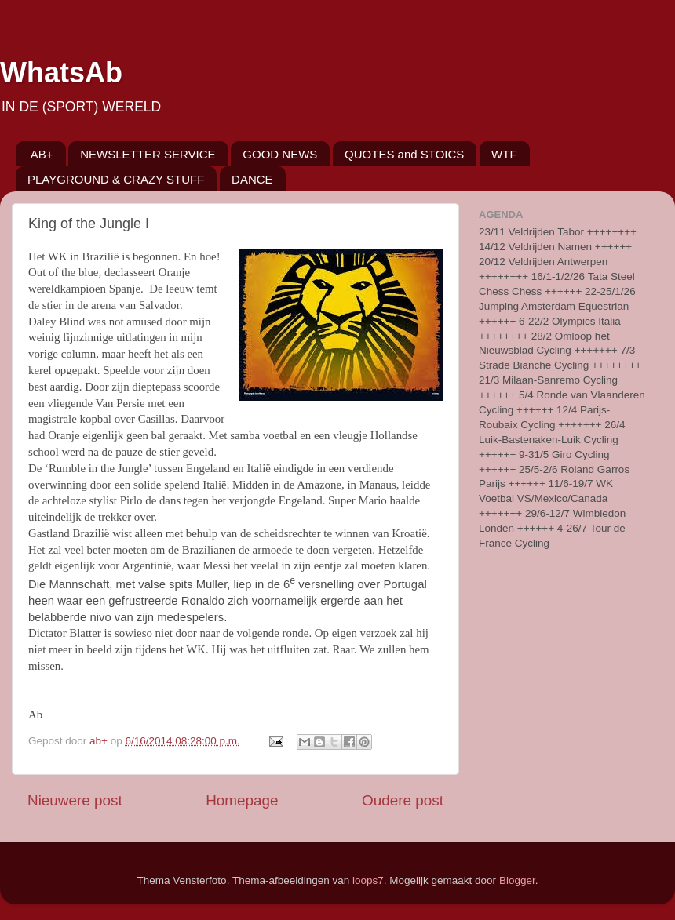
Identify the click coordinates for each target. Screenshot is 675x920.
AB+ (42, 154)
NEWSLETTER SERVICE (147, 154)
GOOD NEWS (280, 154)
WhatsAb (61, 72)
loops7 (368, 880)
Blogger (517, 880)
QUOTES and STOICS (404, 154)
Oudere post (402, 800)
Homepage (242, 800)
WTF (503, 154)
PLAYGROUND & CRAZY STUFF (115, 179)
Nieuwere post (74, 800)
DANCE (252, 179)
